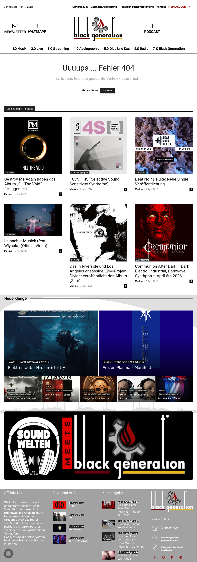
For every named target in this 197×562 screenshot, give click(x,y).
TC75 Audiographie (79, 172)
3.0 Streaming (142, 259)
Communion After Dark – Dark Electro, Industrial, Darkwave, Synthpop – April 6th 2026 (162, 271)
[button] (8, 553)
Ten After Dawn (78, 540)
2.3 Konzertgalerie (128, 502)
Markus (8, 193)
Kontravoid (75, 529)
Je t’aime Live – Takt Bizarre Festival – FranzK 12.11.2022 (129, 510)
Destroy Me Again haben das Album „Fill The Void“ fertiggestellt (30, 184)
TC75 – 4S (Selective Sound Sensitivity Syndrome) (94, 181)
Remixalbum (88, 390)
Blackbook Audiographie (170, 394)
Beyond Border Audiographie (21, 394)
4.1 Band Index (76, 503)
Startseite (107, 90)
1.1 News (9, 172)
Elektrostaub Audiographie (34, 362)
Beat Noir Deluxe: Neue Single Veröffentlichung (161, 181)
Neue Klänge (15, 298)
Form (72, 517)
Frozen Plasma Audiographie (129, 362)
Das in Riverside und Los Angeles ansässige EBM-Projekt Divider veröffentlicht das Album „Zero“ (98, 273)
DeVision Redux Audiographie (59, 390)
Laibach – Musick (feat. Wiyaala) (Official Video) (25, 243)
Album (12, 362)
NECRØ (73, 506)
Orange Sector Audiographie (96, 394)
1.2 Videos (10, 234)
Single (107, 362)
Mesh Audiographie (138, 390)
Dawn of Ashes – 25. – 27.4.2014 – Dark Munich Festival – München (131, 541)
